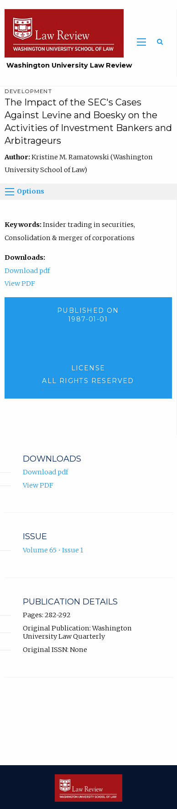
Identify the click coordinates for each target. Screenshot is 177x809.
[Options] (9, 191)
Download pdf (27, 271)
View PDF (20, 283)
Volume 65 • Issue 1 (53, 550)
